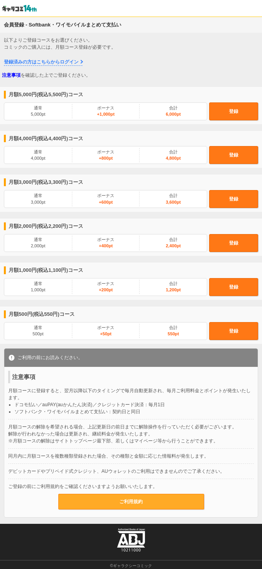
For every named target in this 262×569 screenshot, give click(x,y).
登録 (233, 111)
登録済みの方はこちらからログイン (41, 62)
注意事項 (11, 75)
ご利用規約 (131, 501)
